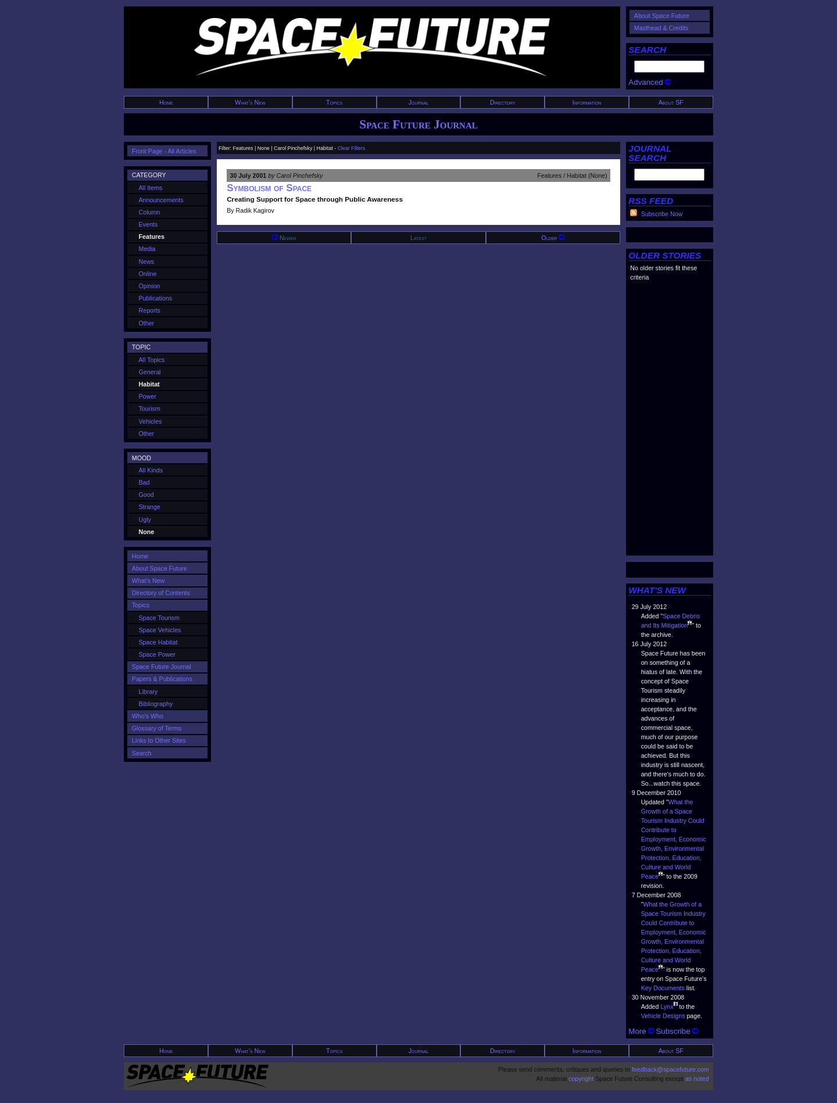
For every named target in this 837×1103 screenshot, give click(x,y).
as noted (697, 1078)
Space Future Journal (418, 124)
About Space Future (661, 15)
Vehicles (150, 421)
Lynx (666, 1006)
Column (149, 212)
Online (148, 273)
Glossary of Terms (157, 728)
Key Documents (663, 987)
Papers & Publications (162, 678)
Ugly (145, 519)
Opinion (149, 285)
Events (148, 224)
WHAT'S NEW (657, 590)
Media (147, 248)
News (147, 261)
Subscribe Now (662, 213)
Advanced (649, 82)
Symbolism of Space (269, 188)
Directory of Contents (161, 592)
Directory (503, 102)
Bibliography (156, 703)
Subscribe (677, 1031)
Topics (334, 102)
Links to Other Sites (159, 740)
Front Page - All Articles (164, 151)
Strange (149, 506)
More (641, 1031)
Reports (149, 310)
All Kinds (151, 470)
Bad (144, 482)
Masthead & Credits (661, 27)
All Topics (152, 359)
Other (147, 323)
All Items (151, 187)
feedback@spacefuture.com (670, 1069)
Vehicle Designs (663, 1015)
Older (552, 237)
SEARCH (647, 50)
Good (146, 494)
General (150, 371)
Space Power (157, 654)
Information (587, 102)
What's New (250, 102)
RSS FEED (650, 201)
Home (166, 102)
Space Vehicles (160, 629)
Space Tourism (159, 617)
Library (148, 691)
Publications (155, 298)
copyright (580, 1078)
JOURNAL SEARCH (649, 153)
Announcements (161, 199)
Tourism (149, 408)
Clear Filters (351, 148)
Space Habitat (158, 642)
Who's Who (147, 715)
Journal (419, 102)
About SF (671, 102)
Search (142, 753)
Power (147, 396)
